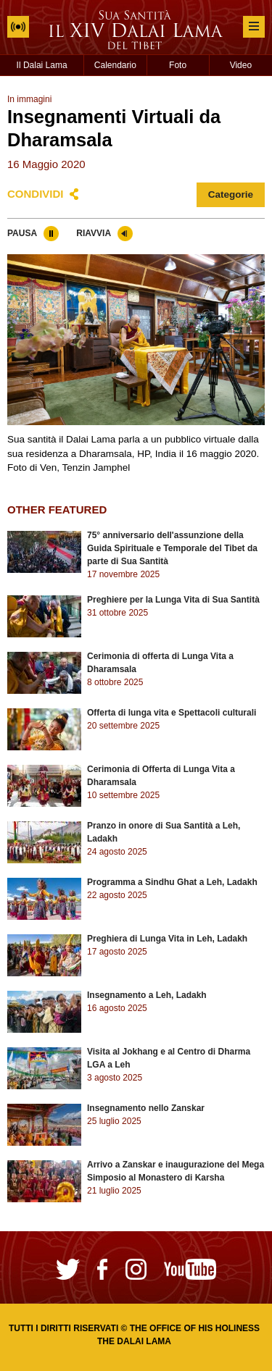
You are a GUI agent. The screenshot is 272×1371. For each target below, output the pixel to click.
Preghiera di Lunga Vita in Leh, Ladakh (167, 939)
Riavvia (93, 233)
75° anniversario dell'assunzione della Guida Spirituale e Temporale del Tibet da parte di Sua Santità (172, 548)
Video (241, 65)
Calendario (115, 65)
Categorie (230, 194)
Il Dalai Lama (42, 65)
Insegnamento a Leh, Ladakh (147, 995)
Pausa (22, 233)
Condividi (35, 194)
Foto (177, 65)
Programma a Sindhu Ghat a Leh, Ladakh (172, 882)
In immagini (29, 99)
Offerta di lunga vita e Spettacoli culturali (171, 713)
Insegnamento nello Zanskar (146, 1108)
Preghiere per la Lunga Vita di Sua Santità (173, 600)
